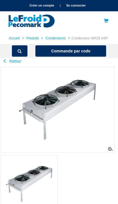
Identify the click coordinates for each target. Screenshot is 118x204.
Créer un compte (41, 5)
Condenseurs (56, 38)
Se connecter (76, 5)
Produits (32, 38)
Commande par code (70, 51)
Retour (12, 61)
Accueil (14, 38)
